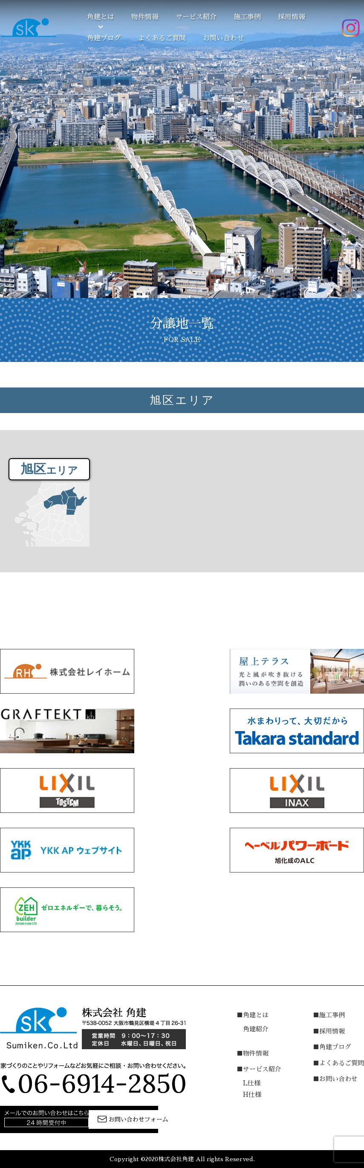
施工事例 (247, 17)
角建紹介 (256, 1029)
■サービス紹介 (259, 1069)
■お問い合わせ (335, 1079)
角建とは (100, 17)
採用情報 (291, 17)
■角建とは (253, 1015)
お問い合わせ (223, 38)
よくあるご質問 (162, 38)
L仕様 (251, 1083)
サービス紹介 (196, 17)
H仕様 (252, 1094)
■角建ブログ (332, 1047)
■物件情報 (253, 1053)
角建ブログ (104, 38)
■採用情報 (329, 1031)
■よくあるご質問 (338, 1063)
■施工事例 (329, 1015)
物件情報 (145, 17)
